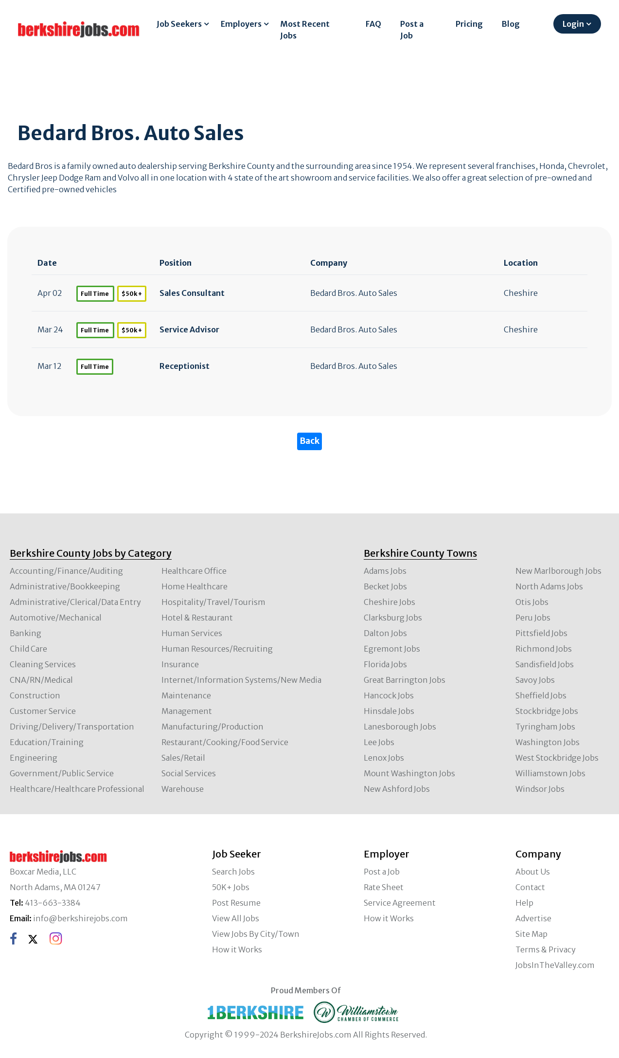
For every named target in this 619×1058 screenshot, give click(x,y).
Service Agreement (400, 903)
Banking (25, 633)
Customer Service (43, 711)
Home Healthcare (194, 586)
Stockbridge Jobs (546, 711)
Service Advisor (189, 329)
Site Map (531, 934)
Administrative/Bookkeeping (65, 586)
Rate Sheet (384, 887)
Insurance (180, 664)
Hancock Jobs (389, 695)
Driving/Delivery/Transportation (72, 726)
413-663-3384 (53, 903)
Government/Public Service (62, 773)
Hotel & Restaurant (197, 617)
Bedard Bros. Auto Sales (353, 293)
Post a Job (412, 29)
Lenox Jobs (384, 758)
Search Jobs (233, 871)
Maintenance (186, 695)
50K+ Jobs (230, 887)
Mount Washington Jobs (409, 773)
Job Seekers (179, 24)
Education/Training (47, 742)
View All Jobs (235, 918)
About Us (532, 871)
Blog (511, 24)
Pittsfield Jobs (541, 633)
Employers (241, 24)
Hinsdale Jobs (389, 711)
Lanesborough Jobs (400, 726)
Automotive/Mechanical (56, 617)
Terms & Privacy (545, 949)
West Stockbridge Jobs (557, 758)
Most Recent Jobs (305, 29)
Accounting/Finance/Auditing (66, 571)
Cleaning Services (43, 664)
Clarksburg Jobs (393, 617)
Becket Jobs (385, 586)
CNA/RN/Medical (41, 680)
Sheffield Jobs (540, 695)
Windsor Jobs (540, 789)
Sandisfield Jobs (544, 664)
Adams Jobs (385, 571)
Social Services (188, 773)
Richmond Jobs (543, 649)
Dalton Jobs (385, 633)
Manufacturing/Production (212, 726)
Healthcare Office (194, 571)
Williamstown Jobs (550, 773)
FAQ (373, 24)
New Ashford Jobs (397, 789)
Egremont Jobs (392, 649)
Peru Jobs (532, 617)
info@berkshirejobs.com (80, 918)
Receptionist (184, 366)
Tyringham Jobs (545, 726)
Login (573, 24)
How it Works (237, 949)
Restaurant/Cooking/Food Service (224, 742)
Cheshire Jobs (389, 602)
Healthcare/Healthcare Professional (77, 789)
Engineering (33, 758)
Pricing (469, 24)
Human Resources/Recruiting (217, 649)
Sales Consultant (192, 293)
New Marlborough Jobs (558, 571)
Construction (35, 695)
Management (186, 711)
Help (524, 903)
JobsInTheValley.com (555, 965)
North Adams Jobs (549, 586)
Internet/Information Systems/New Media (241, 680)
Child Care (28, 649)
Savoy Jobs (535, 680)
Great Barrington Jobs (404, 680)
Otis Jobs (531, 602)
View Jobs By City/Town (256, 934)
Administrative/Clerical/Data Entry (75, 602)
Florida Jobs (385, 664)
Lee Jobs (379, 742)
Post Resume (236, 903)
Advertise (533, 918)
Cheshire (521, 293)
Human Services (191, 633)
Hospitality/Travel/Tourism (213, 602)
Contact (530, 887)
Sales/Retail (183, 758)
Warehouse (182, 789)
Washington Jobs (547, 742)
